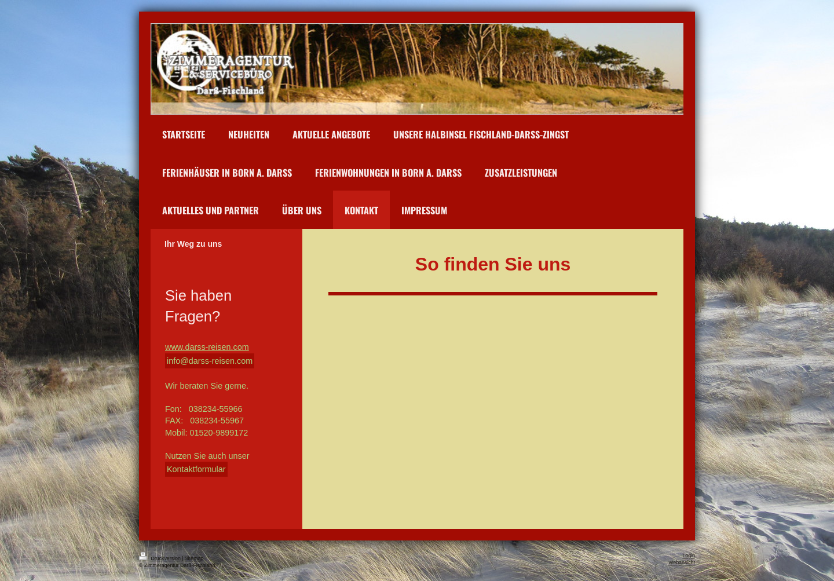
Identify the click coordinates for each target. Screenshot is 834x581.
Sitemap (194, 558)
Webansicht (681, 562)
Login (688, 555)
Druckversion (160, 558)
